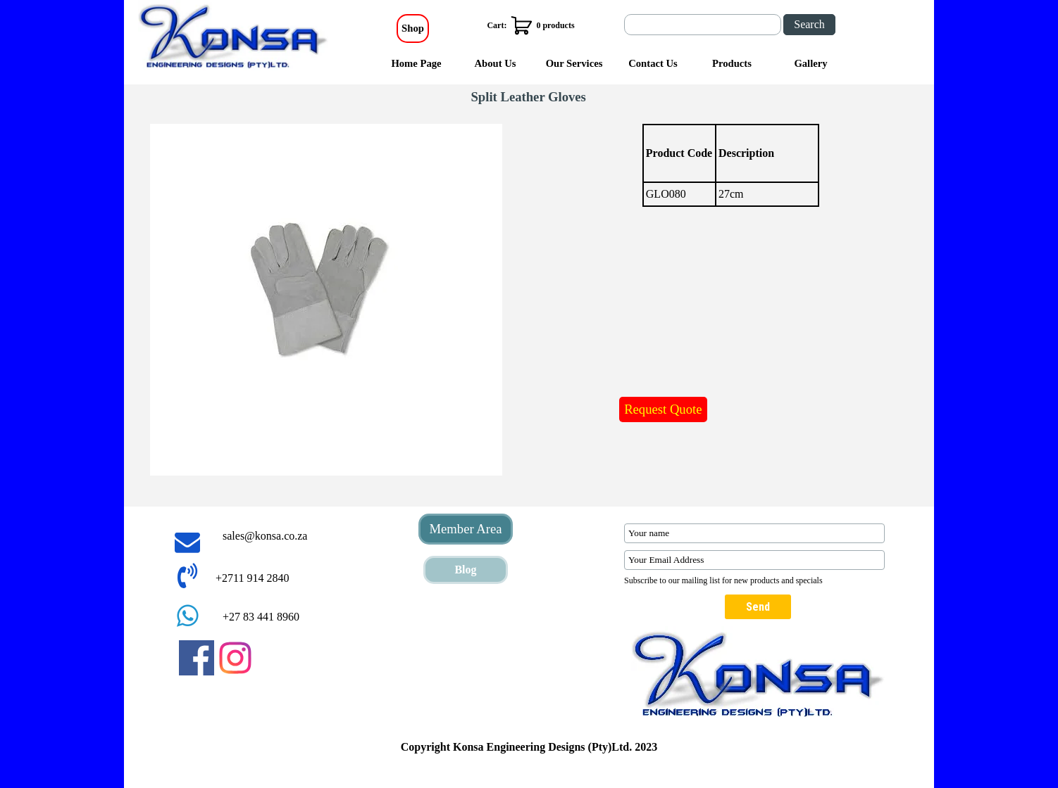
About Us (495, 63)
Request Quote (663, 409)
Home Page (416, 63)
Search (809, 24)
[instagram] (235, 657)
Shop (413, 28)
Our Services (574, 63)
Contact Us (653, 63)
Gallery (810, 63)
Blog (465, 570)
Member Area (465, 528)
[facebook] (196, 657)
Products (732, 63)
